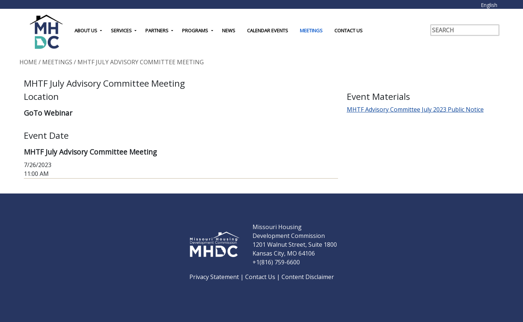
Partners (156, 30)
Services (121, 30)
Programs (195, 30)
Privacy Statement (214, 277)
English (489, 4)
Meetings (311, 30)
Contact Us (348, 30)
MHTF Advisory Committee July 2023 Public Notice (415, 109)
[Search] (465, 30)
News (228, 30)
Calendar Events (267, 30)
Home (28, 62)
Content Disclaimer (308, 277)
